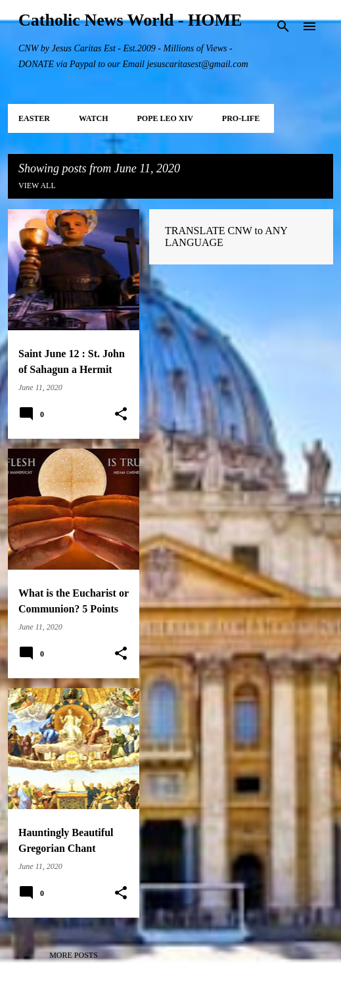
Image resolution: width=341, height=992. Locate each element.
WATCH (93, 118)
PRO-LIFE (241, 118)
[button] (121, 414)
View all (37, 185)
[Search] (283, 26)
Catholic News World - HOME (130, 20)
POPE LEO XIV (165, 118)
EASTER (34, 118)
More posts (73, 955)
